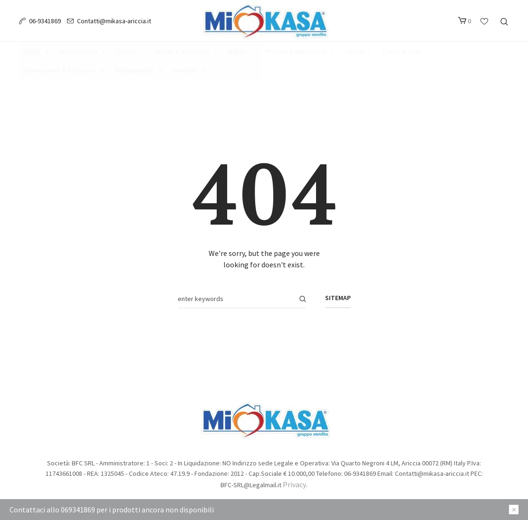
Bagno (242, 51)
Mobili (37, 51)
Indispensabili (139, 70)
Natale (359, 51)
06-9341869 (45, 21)
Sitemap (338, 297)
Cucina (130, 51)
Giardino (189, 70)
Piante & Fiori (406, 51)
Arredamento (83, 51)
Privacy (294, 484)
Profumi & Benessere (301, 51)
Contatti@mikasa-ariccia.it (114, 21)
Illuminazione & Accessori (65, 70)
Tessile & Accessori (186, 51)
